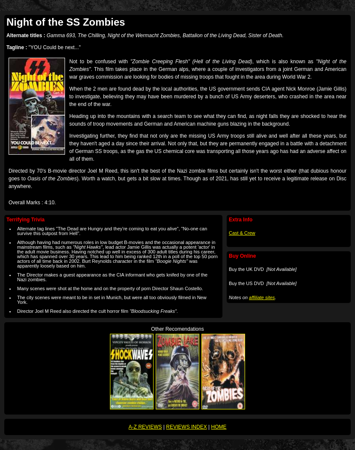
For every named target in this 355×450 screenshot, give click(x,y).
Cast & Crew (242, 232)
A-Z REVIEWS (145, 427)
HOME (218, 427)
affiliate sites (262, 297)
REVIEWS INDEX (186, 427)
